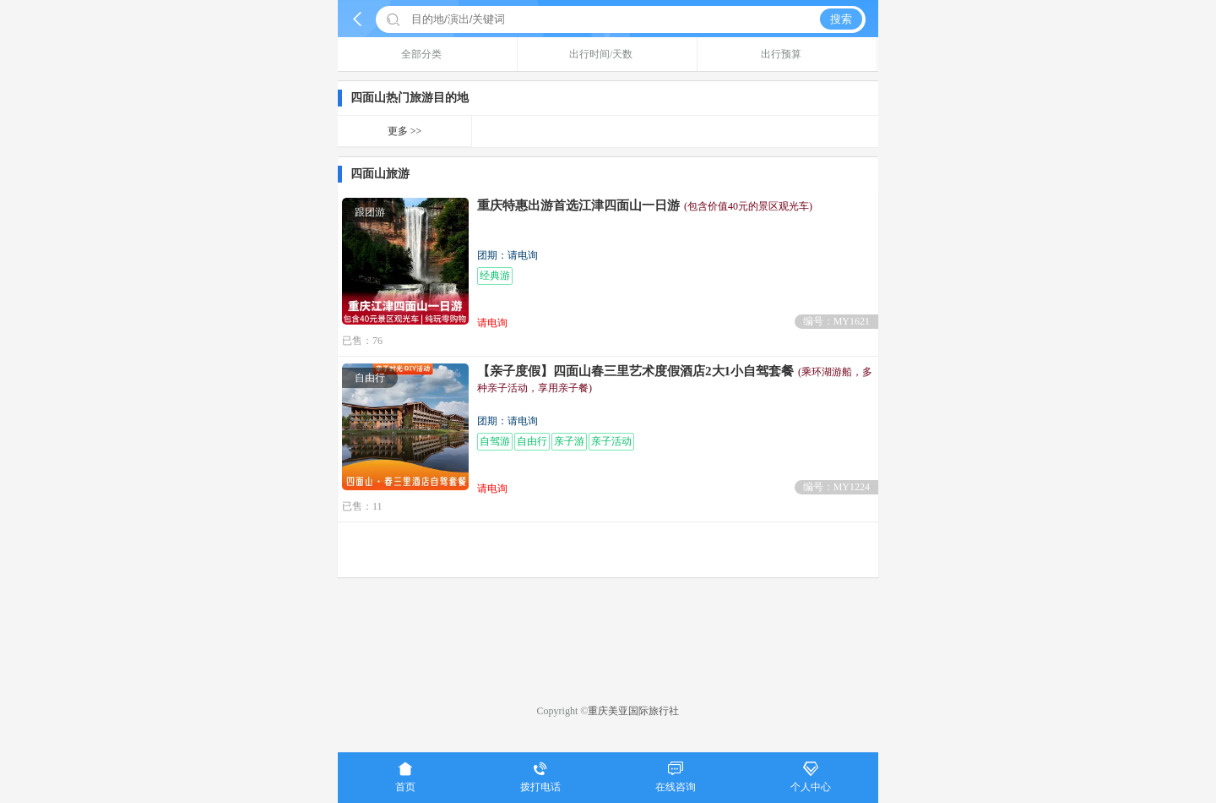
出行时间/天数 (607, 54)
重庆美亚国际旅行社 (633, 711)
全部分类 (427, 54)
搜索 (841, 19)
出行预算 (787, 54)
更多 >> (405, 131)
